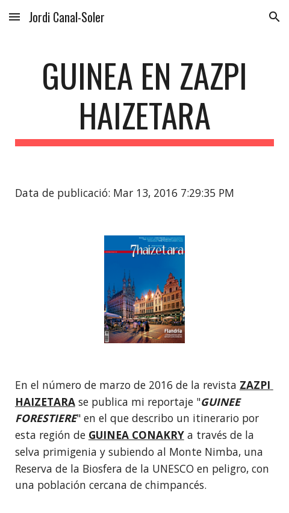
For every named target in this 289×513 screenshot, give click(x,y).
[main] (144, 101)
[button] (14, 16)
